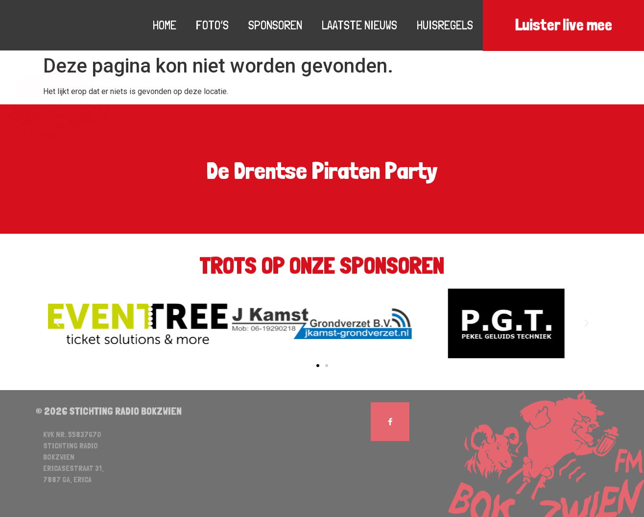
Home (164, 25)
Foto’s (212, 25)
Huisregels (445, 25)
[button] (317, 365)
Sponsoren (275, 25)
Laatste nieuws (359, 25)
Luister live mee (563, 25)
